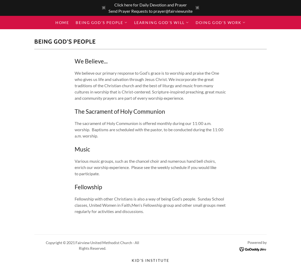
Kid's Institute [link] (150, 260)
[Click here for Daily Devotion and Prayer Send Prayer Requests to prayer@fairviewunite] (150, 8)
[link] (253, 248)
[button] (101, 22)
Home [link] (62, 22)
